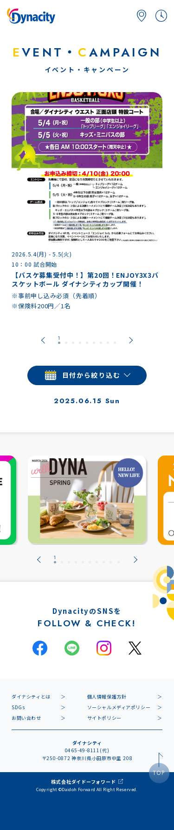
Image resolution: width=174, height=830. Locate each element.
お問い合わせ (26, 717)
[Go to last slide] (43, 340)
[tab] (59, 340)
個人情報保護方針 (107, 696)
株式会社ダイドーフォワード (83, 781)
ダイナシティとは (31, 696)
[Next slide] (131, 340)
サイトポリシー (104, 717)
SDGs (18, 707)
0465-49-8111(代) (87, 750)
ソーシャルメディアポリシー (119, 707)
